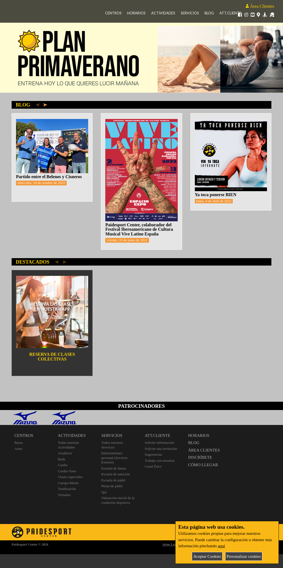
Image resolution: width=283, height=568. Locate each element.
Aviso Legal (170, 544)
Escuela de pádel (113, 480)
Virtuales (64, 495)
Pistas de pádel (111, 486)
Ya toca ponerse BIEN (216, 194)
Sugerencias (153, 454)
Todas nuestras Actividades (68, 444)
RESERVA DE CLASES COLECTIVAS (52, 356)
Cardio (62, 465)
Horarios (136, 13)
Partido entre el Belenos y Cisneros (49, 176)
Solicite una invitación (161, 449)
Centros (113, 13)
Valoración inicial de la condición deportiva (117, 500)
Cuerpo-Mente (68, 483)
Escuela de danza (113, 468)
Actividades (163, 13)
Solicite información (159, 442)
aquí (221, 546)
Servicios (190, 13)
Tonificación (67, 489)
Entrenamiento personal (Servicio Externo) (114, 457)
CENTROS (23, 435)
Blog (209, 13)
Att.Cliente (230, 13)
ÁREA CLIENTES (204, 450)
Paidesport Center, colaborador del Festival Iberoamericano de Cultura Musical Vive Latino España (139, 229)
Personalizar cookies (244, 556)
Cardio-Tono (67, 471)
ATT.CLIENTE (158, 435)
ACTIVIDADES (72, 435)
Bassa (18, 442)
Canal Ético (153, 466)
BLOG (194, 442)
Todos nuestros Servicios (112, 444)
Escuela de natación (115, 474)
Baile (61, 459)
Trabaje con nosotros (160, 460)
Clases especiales (70, 477)
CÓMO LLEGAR (203, 465)
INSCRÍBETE (200, 457)
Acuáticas (65, 453)
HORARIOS (198, 435)
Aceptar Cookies (207, 556)
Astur (18, 449)
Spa (104, 492)
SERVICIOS (111, 435)
